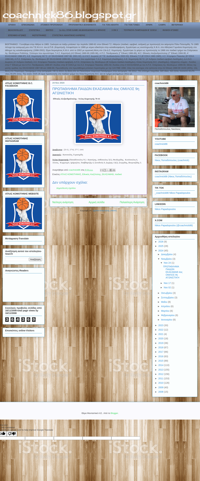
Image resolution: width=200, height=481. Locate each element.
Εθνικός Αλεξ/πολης (91, 174)
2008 (161, 391)
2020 (161, 338)
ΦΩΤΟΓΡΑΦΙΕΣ (39, 35)
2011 (161, 378)
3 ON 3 (115, 30)
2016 (161, 356)
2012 (161, 374)
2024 (161, 250)
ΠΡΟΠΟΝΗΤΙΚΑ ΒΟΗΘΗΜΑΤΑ (82, 25)
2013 (161, 369)
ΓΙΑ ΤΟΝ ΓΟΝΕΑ (132, 25)
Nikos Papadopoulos (165, 209)
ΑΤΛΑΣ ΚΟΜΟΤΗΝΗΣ (70, 174)
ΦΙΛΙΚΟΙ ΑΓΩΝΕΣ (171, 30)
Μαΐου (164, 302)
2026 (161, 241)
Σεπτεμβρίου (167, 297)
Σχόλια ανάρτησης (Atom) (105, 210)
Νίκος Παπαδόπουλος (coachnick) (172, 160)
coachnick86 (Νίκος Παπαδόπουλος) (173, 176)
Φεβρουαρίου (168, 315)
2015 (161, 360)
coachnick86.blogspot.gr (69, 14)
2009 (161, 387)
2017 (161, 352)
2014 (161, 365)
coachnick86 (161, 144)
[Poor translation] (12, 433)
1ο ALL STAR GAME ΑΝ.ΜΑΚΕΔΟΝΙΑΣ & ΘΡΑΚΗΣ (82, 30)
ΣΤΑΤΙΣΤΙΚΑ (34, 30)
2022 (161, 329)
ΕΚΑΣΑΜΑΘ (108, 174)
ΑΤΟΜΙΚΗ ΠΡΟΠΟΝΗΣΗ (51, 25)
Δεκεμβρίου (167, 254)
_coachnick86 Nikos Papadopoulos (172, 193)
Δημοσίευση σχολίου (66, 188)
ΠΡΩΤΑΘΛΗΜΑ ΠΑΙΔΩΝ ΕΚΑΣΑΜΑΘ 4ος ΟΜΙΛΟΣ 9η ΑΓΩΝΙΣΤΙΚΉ (173, 272)
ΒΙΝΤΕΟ (49, 30)
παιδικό (118, 174)
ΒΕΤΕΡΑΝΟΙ (177, 25)
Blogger (114, 413)
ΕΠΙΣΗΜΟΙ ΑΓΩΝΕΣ (17, 35)
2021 (161, 334)
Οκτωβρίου (167, 293)
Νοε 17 (168, 283)
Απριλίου (166, 306)
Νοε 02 (168, 287)
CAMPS (162, 25)
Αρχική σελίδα (96, 202)
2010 (161, 383)
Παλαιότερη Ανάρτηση (132, 202)
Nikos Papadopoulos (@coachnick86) (174, 225)
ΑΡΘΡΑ (149, 25)
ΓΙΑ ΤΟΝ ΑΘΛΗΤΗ (110, 25)
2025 (161, 246)
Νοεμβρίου (167, 259)
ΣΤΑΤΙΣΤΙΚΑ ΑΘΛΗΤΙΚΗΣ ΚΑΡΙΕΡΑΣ (68, 35)
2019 (161, 343)
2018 (161, 347)
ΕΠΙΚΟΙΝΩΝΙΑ (27, 25)
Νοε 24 (168, 262)
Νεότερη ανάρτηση (62, 202)
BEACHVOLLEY (15, 30)
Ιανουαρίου (167, 319)
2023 (161, 325)
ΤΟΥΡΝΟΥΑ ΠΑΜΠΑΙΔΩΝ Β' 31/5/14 (140, 30)
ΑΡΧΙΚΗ (11, 25)
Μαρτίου (165, 311)
